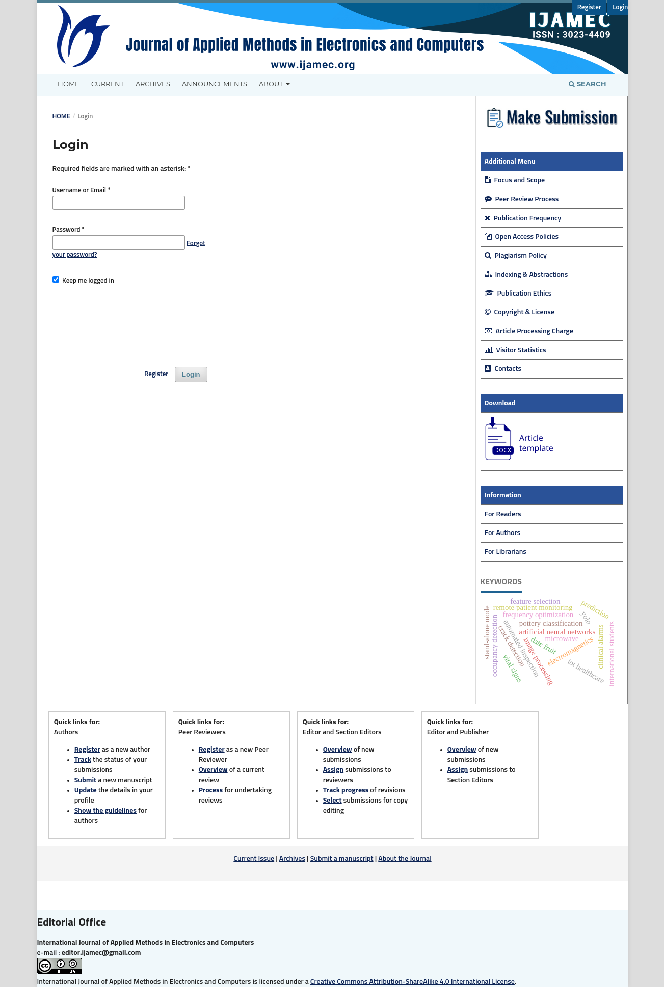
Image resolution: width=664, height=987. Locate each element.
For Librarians (505, 551)
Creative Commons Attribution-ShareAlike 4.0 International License (412, 981)
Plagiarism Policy (516, 255)
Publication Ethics (518, 293)
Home (68, 83)
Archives (153, 83)
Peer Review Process (522, 199)
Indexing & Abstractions (526, 274)
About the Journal (404, 858)
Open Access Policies (522, 237)
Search (587, 83)
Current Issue (253, 858)
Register (589, 7)
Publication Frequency (523, 218)
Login (620, 7)
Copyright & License (520, 312)
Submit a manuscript (342, 858)
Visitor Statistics (515, 350)
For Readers (503, 514)
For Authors (503, 533)
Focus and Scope (515, 180)
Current (107, 83)
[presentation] (129, 321)
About (271, 83)
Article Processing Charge (529, 331)
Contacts (503, 368)
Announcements (214, 83)
